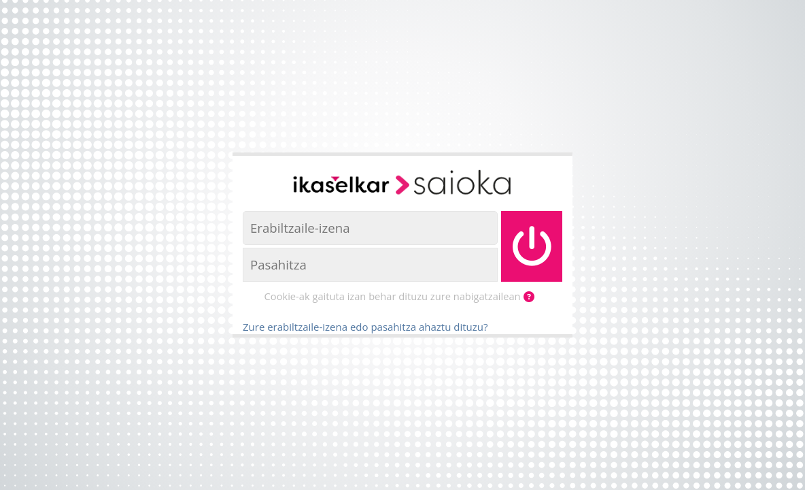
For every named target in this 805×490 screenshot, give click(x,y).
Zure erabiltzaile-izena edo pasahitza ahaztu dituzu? (365, 326)
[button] (532, 297)
